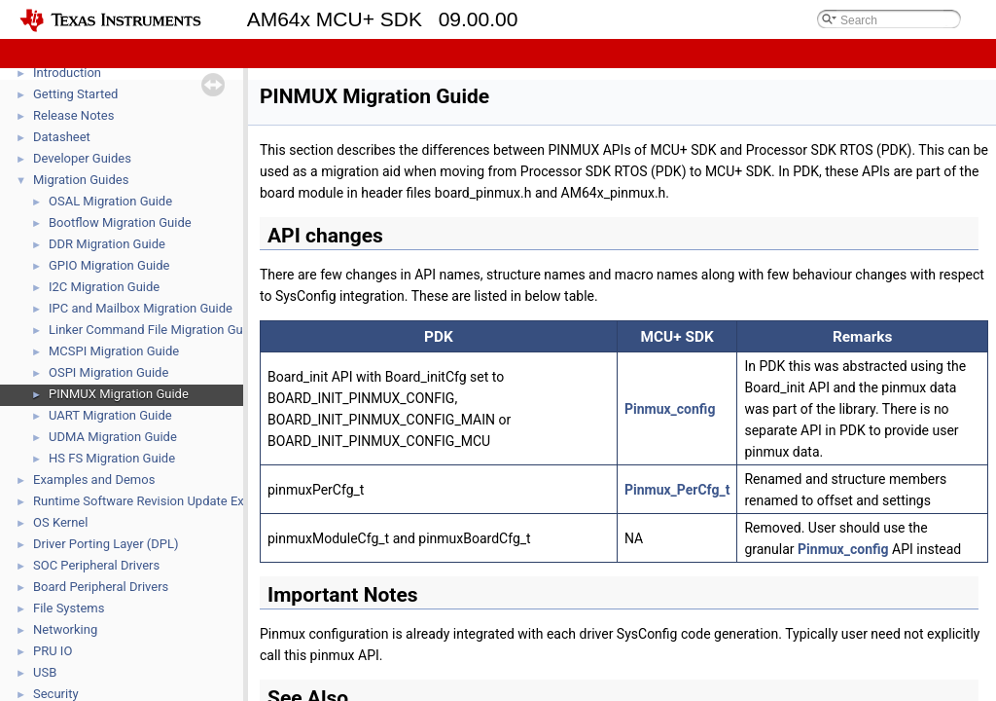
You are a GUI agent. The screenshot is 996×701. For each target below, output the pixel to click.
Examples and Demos (94, 479)
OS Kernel (60, 522)
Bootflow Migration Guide (120, 222)
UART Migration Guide (110, 415)
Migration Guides (80, 179)
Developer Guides (82, 158)
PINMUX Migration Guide (119, 394)
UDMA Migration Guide (113, 436)
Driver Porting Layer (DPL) (106, 543)
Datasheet (61, 136)
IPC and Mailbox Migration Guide (140, 308)
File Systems (68, 608)
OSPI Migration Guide (108, 372)
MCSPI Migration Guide (114, 351)
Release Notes (73, 115)
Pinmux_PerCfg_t (677, 490)
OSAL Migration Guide (110, 201)
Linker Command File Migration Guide (154, 329)
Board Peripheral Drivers (100, 586)
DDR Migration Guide (107, 244)
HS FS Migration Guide (112, 458)
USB (44, 672)
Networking (65, 629)
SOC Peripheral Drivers (96, 565)
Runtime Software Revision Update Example (156, 501)
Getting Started (75, 94)
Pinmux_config (669, 409)
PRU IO (52, 651)
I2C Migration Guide (104, 286)
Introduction (67, 72)
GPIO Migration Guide (109, 265)
